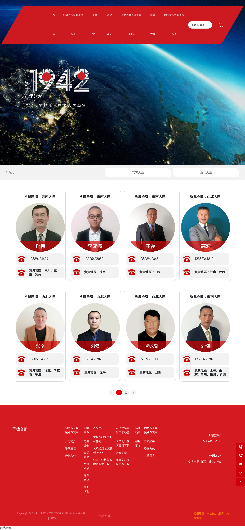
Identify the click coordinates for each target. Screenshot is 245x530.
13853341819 (203, 259)
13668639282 (203, 359)
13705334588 (38, 359)
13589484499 (38, 259)
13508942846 (148, 259)
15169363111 (148, 359)
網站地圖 (5, 527)
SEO (53, 518)
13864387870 (93, 359)
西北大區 (206, 172)
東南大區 (138, 172)
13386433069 (93, 259)
